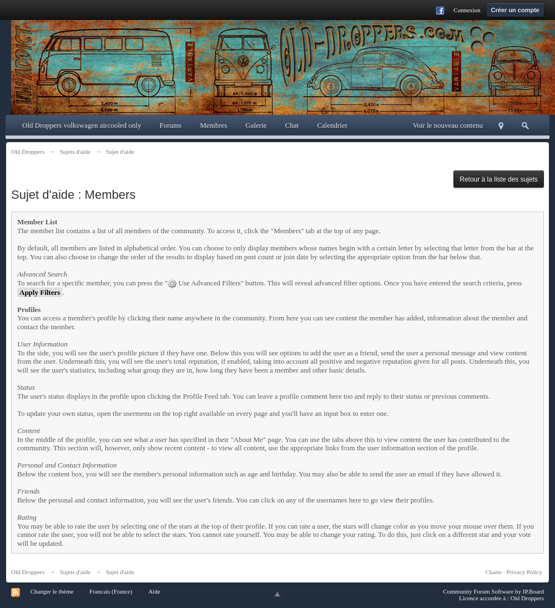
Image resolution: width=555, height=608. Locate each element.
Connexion (466, 10)
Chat (292, 125)
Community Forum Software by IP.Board (493, 591)
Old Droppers (27, 572)
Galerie (255, 125)
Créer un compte (515, 10)
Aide (154, 591)
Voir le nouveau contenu (448, 125)
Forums (170, 125)
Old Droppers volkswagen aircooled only (81, 125)
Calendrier (332, 125)
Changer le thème (52, 591)
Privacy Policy (524, 572)
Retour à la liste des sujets (499, 179)
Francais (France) (110, 591)
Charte (494, 572)
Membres (213, 125)
